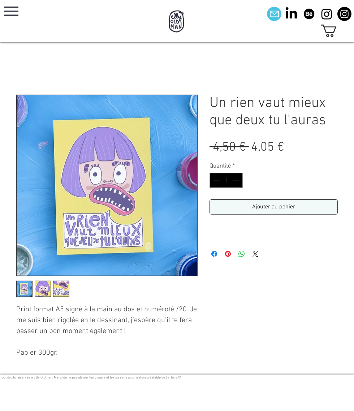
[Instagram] (327, 14)
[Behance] (309, 14)
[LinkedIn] (291, 14)
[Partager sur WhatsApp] (241, 254)
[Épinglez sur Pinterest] (228, 254)
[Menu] (11, 11)
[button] (336, 31)
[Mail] (274, 14)
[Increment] (236, 180)
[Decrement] (216, 180)
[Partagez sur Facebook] (214, 254)
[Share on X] (255, 254)
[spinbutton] (226, 180)
